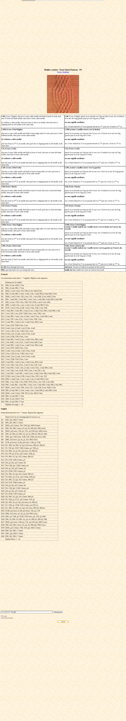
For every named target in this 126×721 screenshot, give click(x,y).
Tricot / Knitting (63, 72)
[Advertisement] (21, 38)
